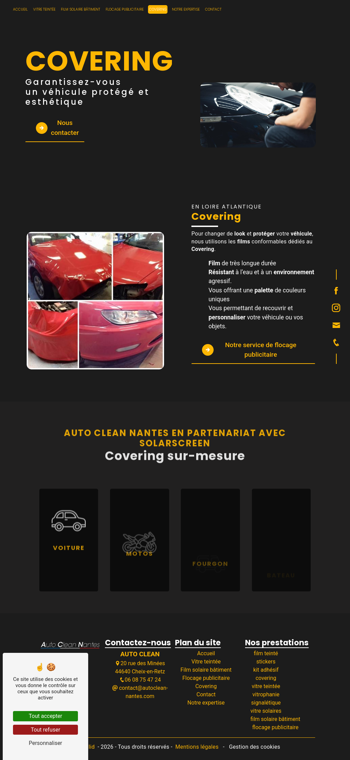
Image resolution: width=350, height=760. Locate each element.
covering (266, 678)
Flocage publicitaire (125, 9)
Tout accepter (45, 716)
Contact (213, 9)
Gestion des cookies (254, 747)
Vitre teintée (44, 9)
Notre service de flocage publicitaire (249, 350)
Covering (157, 9)
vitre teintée (266, 686)
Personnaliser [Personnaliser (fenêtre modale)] (45, 743)
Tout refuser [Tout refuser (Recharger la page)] (45, 729)
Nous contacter (57, 128)
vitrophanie (266, 694)
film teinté (266, 653)
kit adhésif (266, 670)
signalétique (266, 702)
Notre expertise (186, 9)
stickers (265, 661)
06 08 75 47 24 (140, 679)
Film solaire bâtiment (80, 9)
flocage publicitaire (275, 727)
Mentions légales (197, 747)
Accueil (20, 9)
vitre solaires (266, 711)
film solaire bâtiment (275, 719)
